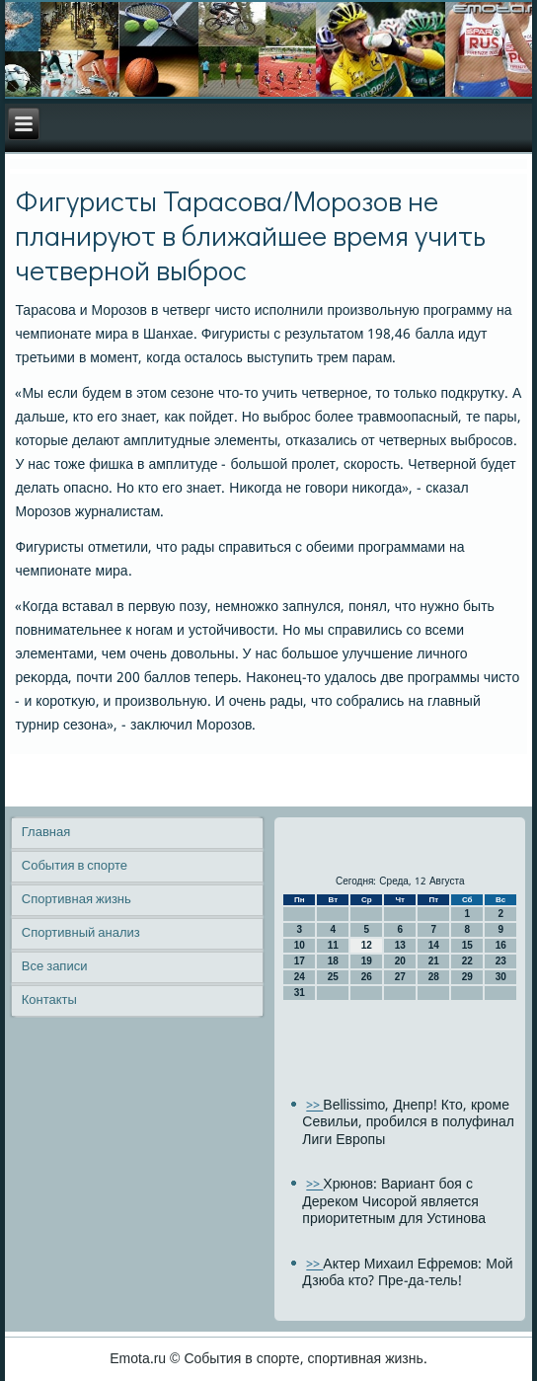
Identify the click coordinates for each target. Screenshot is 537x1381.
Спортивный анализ (81, 933)
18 (333, 961)
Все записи (55, 967)
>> (314, 1106)
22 (467, 961)
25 (333, 976)
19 (366, 961)
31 (299, 992)
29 (467, 976)
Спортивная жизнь (76, 899)
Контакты (49, 1000)
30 (501, 976)
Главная (46, 832)
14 (433, 945)
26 (366, 976)
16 (501, 945)
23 (501, 961)
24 (299, 976)
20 (400, 961)
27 (400, 976)
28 (433, 976)
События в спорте (74, 866)
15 (467, 945)
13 (400, 945)
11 (333, 945)
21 (433, 961)
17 (299, 961)
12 (366, 945)
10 (299, 945)
